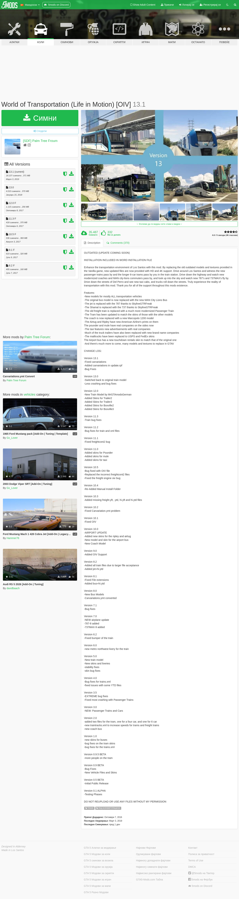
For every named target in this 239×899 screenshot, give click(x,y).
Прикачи (167, 4)
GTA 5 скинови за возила (98, 860)
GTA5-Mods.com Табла (149, 879)
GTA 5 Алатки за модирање (100, 847)
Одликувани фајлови (148, 854)
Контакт (192, 847)
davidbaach (13, 588)
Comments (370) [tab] (118, 242)
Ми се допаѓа (113, 235)
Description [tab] (92, 242)
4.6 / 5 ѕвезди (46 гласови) (225, 235)
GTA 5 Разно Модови (96, 892)
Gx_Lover (12, 437)
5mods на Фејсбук (200, 879)
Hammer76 (13, 538)
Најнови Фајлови (146, 847)
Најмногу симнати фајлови (152, 866)
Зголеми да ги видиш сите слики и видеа (159, 224)
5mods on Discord (200, 886)
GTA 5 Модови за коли (97, 854)
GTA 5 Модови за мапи (97, 885)
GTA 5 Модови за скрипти (99, 873)
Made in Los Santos (12, 850)
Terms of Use (195, 860)
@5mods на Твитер (201, 873)
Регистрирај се (210, 4)
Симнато (93, 235)
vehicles (29, 394)
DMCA (192, 866)
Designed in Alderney (13, 846)
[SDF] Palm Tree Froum (40, 141)
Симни (40, 118)
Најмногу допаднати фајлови (153, 860)
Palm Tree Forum (37, 337)
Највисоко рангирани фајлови (153, 873)
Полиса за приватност (201, 854)
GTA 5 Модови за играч (97, 879)
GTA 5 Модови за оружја (98, 866)
